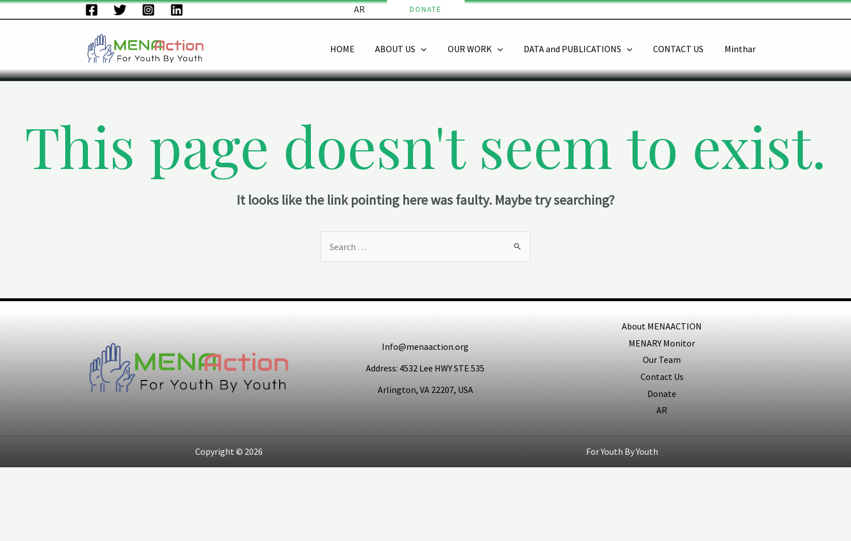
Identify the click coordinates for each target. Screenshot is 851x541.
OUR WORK (484, 49)
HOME (356, 48)
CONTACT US (682, 48)
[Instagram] (148, 9)
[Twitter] (120, 9)
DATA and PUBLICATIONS (584, 49)
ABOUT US (413, 49)
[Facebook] (91, 9)
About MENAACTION (662, 326)
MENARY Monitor (662, 343)
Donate (661, 393)
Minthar (741, 48)
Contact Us (662, 376)
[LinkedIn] (176, 9)
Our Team (662, 359)
